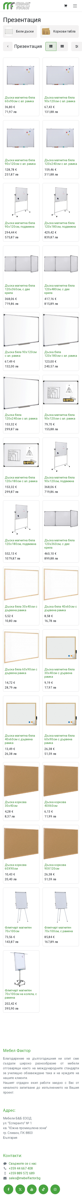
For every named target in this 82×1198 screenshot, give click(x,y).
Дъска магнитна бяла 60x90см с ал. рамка (20, 99)
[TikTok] (43, 1189)
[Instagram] (55, 1189)
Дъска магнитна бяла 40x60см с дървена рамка (20, 739)
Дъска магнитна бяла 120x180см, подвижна (60, 224)
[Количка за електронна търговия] (65, 6)
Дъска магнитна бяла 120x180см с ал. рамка (21, 479)
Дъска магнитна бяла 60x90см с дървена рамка (59, 739)
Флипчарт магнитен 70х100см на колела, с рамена (21, 994)
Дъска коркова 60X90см (15, 866)
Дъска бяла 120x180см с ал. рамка (60, 354)
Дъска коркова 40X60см (55, 804)
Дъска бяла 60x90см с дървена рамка (21, 671)
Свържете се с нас (22, 1163)
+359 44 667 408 (21, 1168)
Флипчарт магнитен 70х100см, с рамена (58, 929)
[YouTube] (32, 1189)
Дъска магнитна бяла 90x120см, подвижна (20, 224)
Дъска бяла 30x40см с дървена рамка (21, 608)
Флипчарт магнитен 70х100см (18, 929)
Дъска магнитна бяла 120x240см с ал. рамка (60, 162)
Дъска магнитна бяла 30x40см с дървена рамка (59, 673)
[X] (20, 1189)
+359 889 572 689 (22, 1173)
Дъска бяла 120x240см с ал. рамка (21, 416)
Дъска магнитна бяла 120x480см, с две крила (59, 289)
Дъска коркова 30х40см (15, 804)
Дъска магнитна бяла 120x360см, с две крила (20, 289)
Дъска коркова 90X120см (55, 866)
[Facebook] (8, 1189)
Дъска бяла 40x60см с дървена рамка (60, 608)
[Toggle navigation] (75, 6)
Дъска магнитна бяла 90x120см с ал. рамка (59, 99)
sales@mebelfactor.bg (24, 1178)
